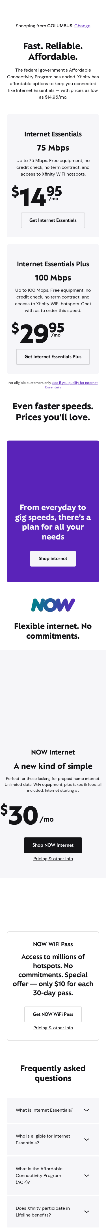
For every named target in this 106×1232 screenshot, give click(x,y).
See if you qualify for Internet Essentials (71, 385)
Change (82, 26)
